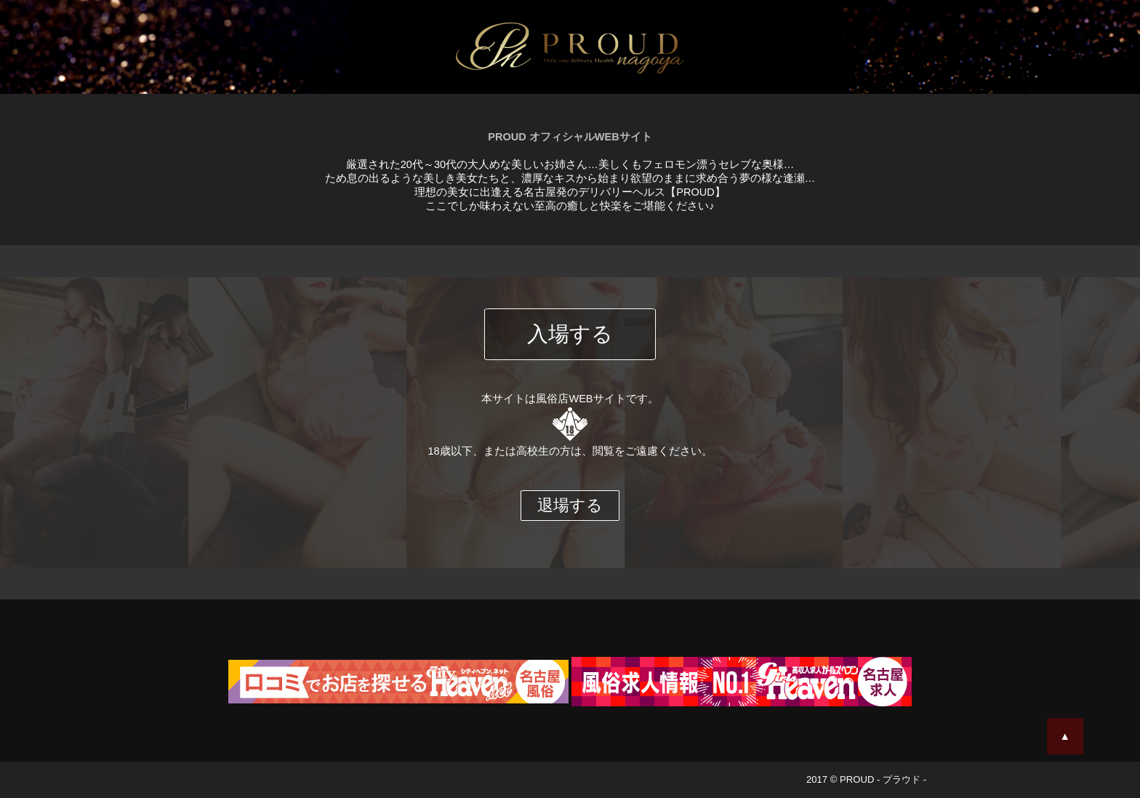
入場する (570, 334)
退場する (570, 505)
